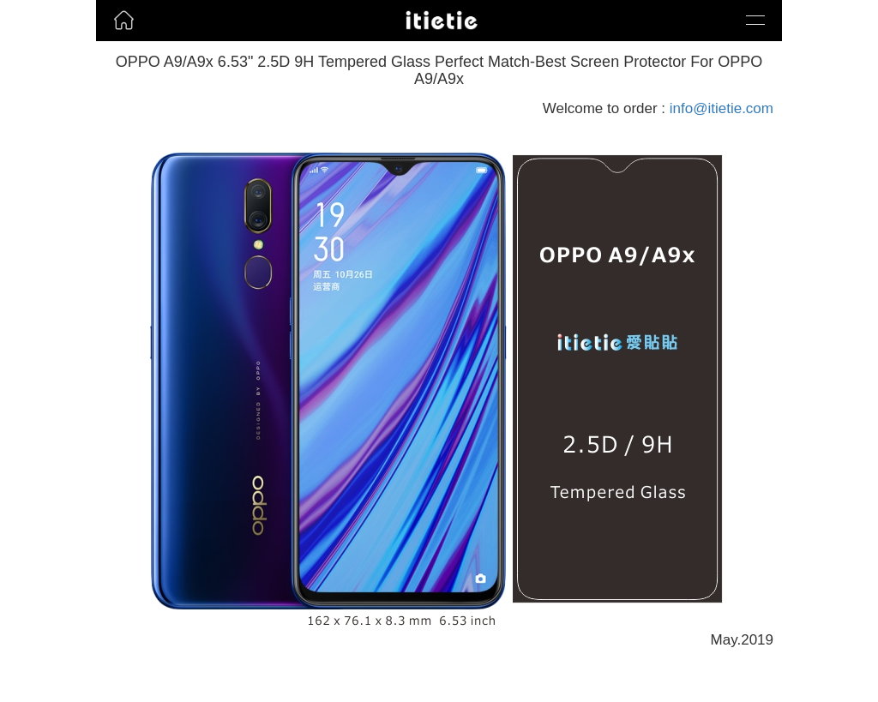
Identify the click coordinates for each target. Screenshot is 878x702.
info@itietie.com (721, 108)
